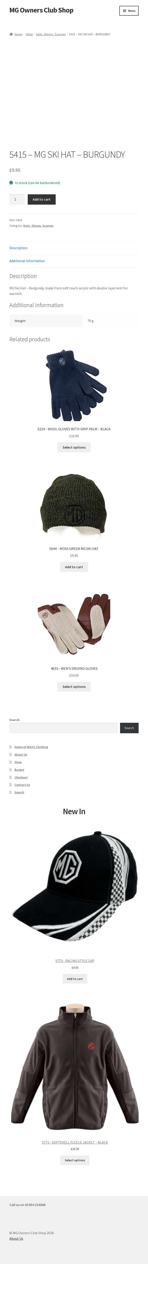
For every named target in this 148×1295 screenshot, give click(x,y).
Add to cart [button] (74, 598)
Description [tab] (18, 279)
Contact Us (22, 816)
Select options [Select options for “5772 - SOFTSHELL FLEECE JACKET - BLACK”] (75, 1191)
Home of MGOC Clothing (31, 778)
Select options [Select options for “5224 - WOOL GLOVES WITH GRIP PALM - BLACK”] (74, 478)
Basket (19, 801)
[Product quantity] (17, 230)
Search (14, 751)
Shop (29, 34)
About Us (21, 786)
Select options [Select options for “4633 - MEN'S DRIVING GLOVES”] (74, 717)
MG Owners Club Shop (41, 10)
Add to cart (42, 230)
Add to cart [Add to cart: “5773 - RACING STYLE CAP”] (75, 1010)
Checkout (21, 808)
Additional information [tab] (27, 292)
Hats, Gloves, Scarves (51, 34)
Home (18, 34)
